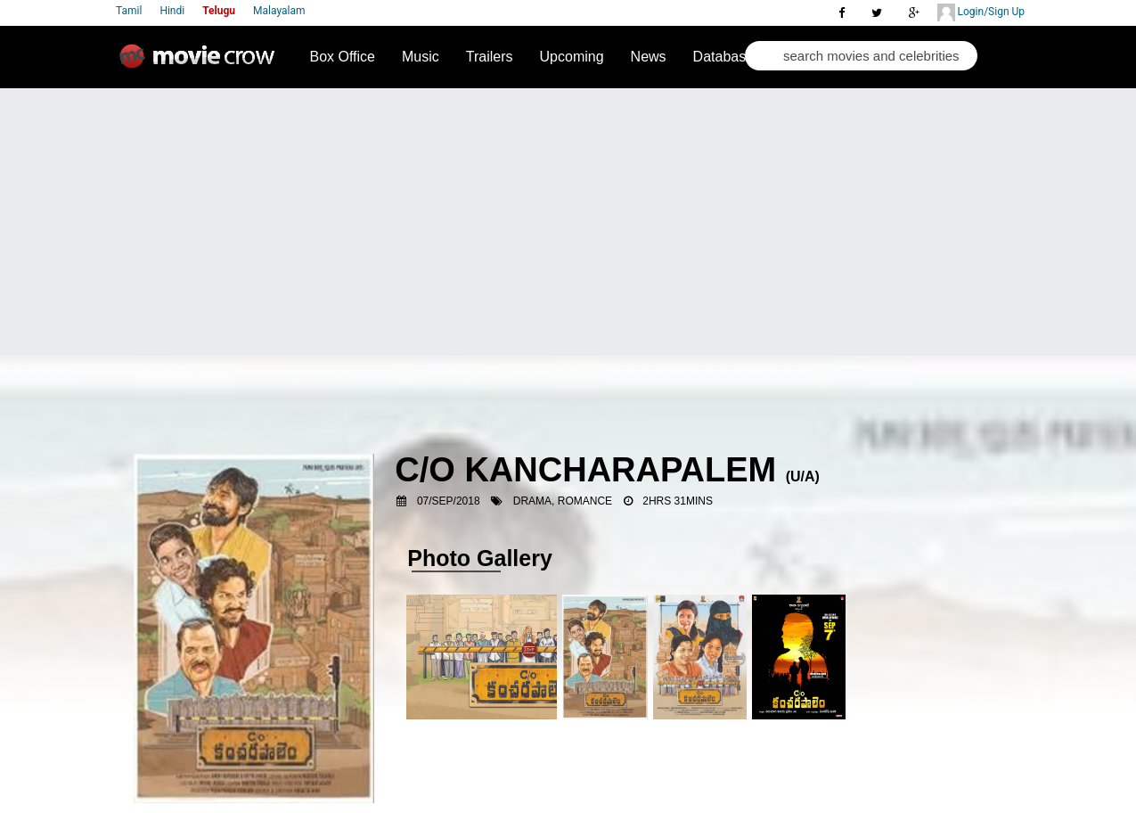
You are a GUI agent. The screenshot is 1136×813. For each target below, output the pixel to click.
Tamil (129, 10)
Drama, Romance (562, 501)
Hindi (171, 10)
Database (724, 56)
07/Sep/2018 (448, 501)
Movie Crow (201, 63)
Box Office (343, 56)
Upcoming (572, 56)
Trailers (489, 56)
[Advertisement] (568, 222)
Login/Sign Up (981, 12)
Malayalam (279, 10)
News (648, 56)
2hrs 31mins (677, 501)
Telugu (218, 10)
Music (420, 56)
